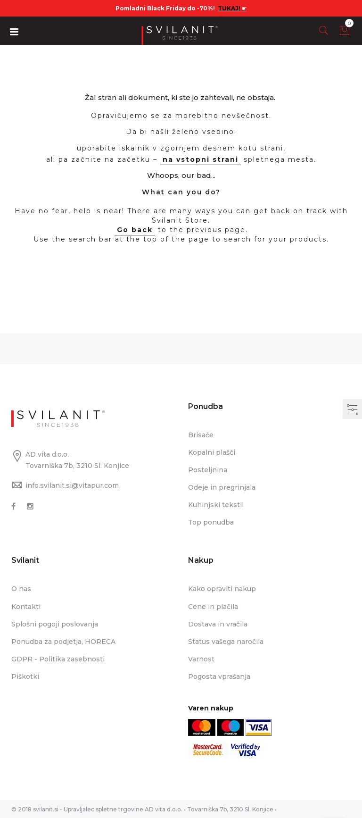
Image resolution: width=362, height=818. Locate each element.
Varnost (201, 658)
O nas (21, 588)
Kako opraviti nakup (222, 588)
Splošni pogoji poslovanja (54, 623)
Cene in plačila (213, 606)
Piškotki (25, 676)
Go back (135, 229)
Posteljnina (207, 470)
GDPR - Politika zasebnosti (58, 658)
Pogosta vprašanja (219, 676)
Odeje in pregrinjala (221, 487)
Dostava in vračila (217, 623)
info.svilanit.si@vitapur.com (72, 485)
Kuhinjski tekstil (216, 505)
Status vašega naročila (225, 641)
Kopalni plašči (211, 452)
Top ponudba (211, 522)
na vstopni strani (201, 159)
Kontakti (26, 606)
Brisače (201, 435)
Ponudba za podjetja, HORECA (63, 641)
